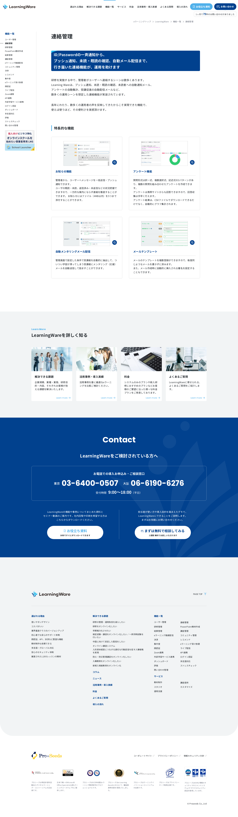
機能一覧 (177, 21)
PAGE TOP (200, 594)
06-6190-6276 (157, 483)
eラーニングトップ (142, 21)
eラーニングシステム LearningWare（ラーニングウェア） (19, 6)
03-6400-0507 (90, 483)
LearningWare (162, 21)
